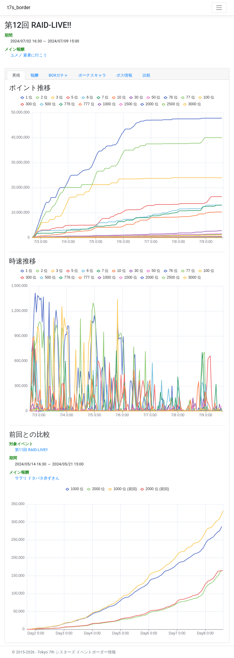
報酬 (34, 75)
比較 (147, 75)
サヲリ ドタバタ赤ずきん (37, 478)
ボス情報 (124, 75)
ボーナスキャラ (92, 75)
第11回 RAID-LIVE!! (31, 449)
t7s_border (18, 7)
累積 (16, 75)
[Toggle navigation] (219, 7)
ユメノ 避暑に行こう (28, 55)
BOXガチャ (58, 75)
